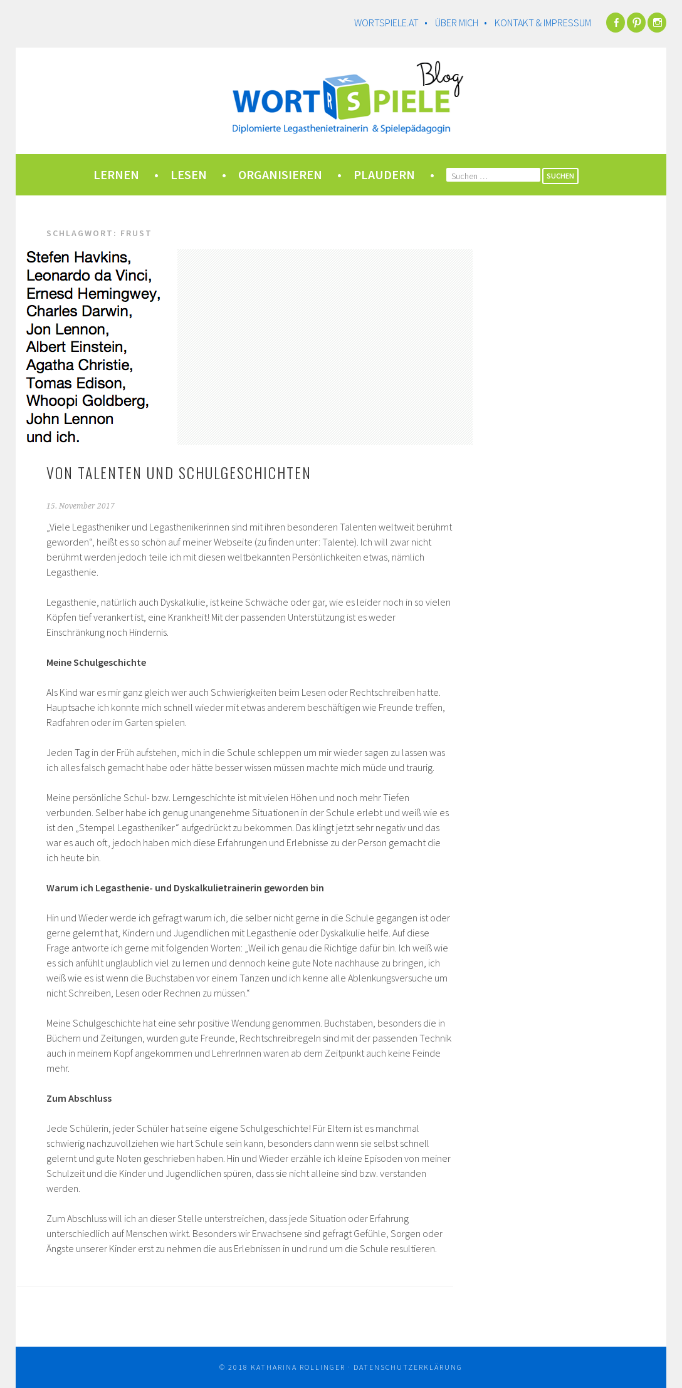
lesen (188, 174)
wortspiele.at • (393, 22)
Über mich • (464, 22)
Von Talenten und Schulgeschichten (179, 472)
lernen (116, 174)
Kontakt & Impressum (543, 22)
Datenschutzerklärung (408, 1367)
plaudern (384, 174)
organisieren (280, 174)
